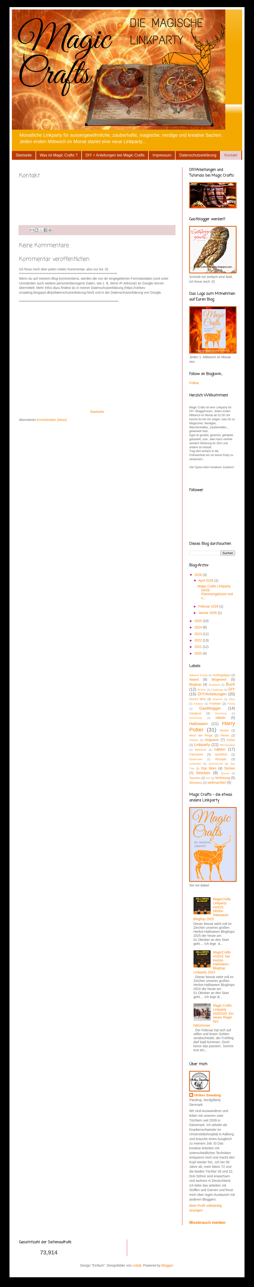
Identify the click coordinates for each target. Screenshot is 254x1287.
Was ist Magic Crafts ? (59, 155)
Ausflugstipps (222, 675)
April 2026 (206, 580)
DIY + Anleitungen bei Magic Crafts (115, 155)
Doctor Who (197, 699)
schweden (195, 763)
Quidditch (221, 754)
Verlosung (222, 778)
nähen (219, 749)
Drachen (218, 699)
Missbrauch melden (207, 1222)
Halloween (198, 723)
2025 (198, 621)
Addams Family (198, 675)
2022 (198, 640)
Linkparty (202, 744)
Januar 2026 (208, 613)
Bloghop (195, 684)
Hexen (225, 735)
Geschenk (221, 713)
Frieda (231, 703)
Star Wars (208, 768)
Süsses (225, 773)
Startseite (24, 155)
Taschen (194, 778)
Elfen (232, 699)
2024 (198, 627)
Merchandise (227, 745)
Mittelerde (200, 749)
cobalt (136, 1265)
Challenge (217, 689)
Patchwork (196, 754)
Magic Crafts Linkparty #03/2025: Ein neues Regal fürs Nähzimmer (214, 1015)
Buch (230, 684)
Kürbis (230, 740)
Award (194, 679)
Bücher (202, 689)
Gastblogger (210, 708)
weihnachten (217, 782)
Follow (194, 383)
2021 (198, 647)
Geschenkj (195, 718)
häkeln (220, 718)
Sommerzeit (216, 763)
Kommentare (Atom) (52, 420)
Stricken (203, 773)
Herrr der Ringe (200, 735)
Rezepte (220, 759)
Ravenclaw (195, 759)
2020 (198, 653)
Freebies (215, 703)
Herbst (224, 730)
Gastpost (195, 713)
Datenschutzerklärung (197, 155)
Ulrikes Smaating (207, 1095)
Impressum (161, 155)
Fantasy (198, 703)
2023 (198, 634)
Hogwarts (212, 740)
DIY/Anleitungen (212, 694)
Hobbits (193, 740)
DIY (231, 689)
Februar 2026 (208, 606)
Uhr (208, 778)
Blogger (167, 1265)
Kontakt (230, 155)
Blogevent (219, 679)
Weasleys (195, 782)
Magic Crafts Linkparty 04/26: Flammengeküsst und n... (215, 592)
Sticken (229, 768)
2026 (198, 575)
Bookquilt (214, 684)
